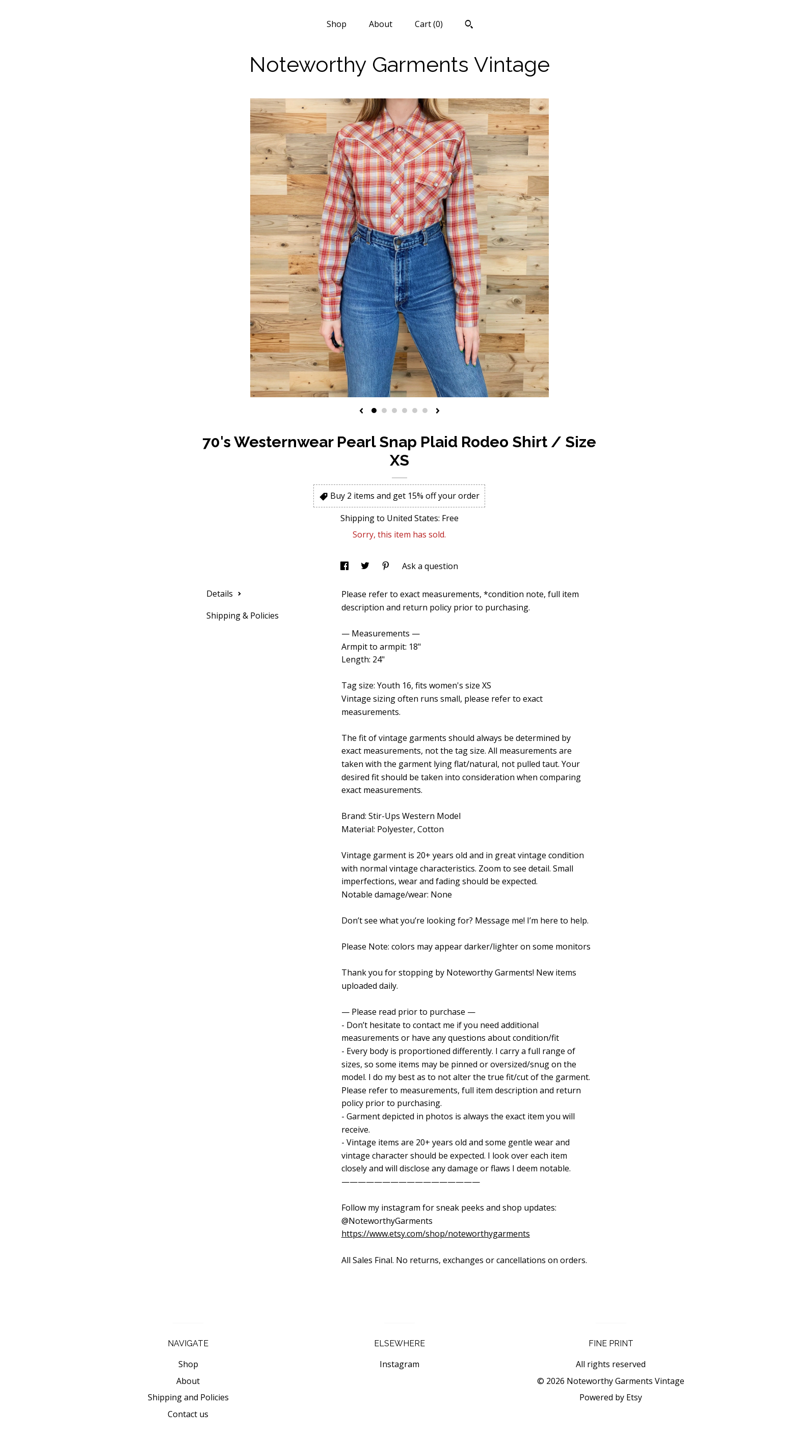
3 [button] (394, 410)
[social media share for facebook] (345, 566)
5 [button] (414, 410)
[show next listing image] (437, 411)
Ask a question (430, 566)
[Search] (469, 25)
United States (412, 518)
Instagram (399, 1364)
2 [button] (384, 410)
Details (224, 593)
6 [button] (425, 410)
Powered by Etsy (610, 1397)
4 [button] (404, 410)
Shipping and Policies (188, 1397)
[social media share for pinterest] (387, 566)
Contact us (188, 1414)
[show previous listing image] (361, 411)
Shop (337, 24)
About (380, 24)
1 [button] (374, 410)
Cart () (429, 24)
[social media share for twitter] (366, 566)
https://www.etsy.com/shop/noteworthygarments (435, 1233)
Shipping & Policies (242, 615)
